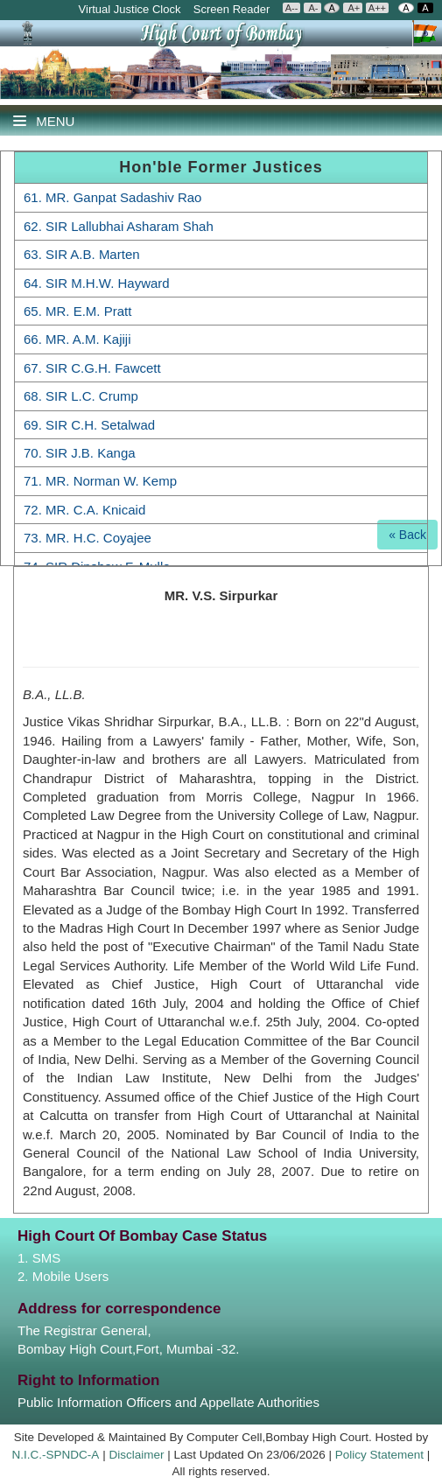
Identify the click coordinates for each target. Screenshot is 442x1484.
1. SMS (39, 1257)
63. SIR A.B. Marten (82, 254)
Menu (43, 121)
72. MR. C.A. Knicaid (84, 509)
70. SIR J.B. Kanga (80, 452)
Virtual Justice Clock (130, 9)
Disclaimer (136, 1454)
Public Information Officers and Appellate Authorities (168, 1402)
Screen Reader (233, 9)
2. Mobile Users (63, 1276)
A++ (377, 8)
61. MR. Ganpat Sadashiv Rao (112, 197)
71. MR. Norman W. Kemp (100, 480)
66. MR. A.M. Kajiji (77, 339)
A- (312, 8)
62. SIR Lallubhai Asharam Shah (119, 226)
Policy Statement (379, 1454)
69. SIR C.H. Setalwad (89, 424)
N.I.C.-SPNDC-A (56, 1454)
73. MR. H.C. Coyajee (87, 537)
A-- (291, 8)
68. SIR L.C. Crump (81, 395)
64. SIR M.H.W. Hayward (97, 283)
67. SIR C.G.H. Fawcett (92, 367)
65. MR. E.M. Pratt (77, 311)
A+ (353, 8)
